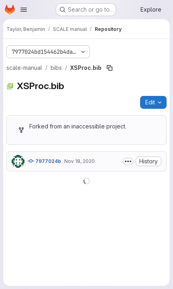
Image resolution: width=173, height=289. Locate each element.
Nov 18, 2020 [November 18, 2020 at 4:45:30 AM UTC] (79, 161)
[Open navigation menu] (23, 9)
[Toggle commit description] (128, 161)
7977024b (44, 161)
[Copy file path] (109, 67)
